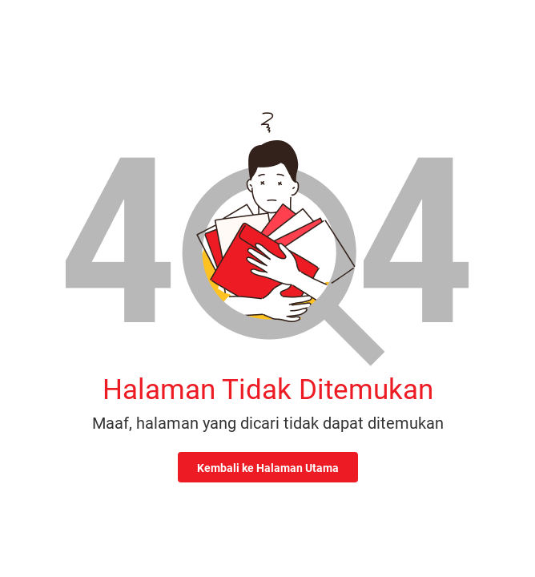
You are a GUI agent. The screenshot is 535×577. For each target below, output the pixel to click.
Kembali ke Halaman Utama (268, 468)
